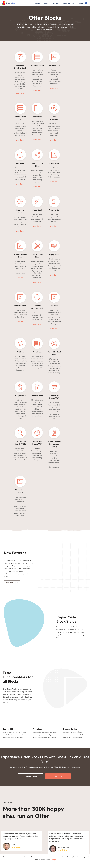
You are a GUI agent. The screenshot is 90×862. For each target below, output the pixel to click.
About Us (66, 3)
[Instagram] (24, 845)
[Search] (86, 3)
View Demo (16, 83)
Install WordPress (53, 836)
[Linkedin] (20, 845)
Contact (37, 845)
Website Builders (53, 839)
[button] (40, 3)
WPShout (65, 839)
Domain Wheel (66, 845)
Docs (36, 839)
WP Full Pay (65, 836)
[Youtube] (15, 845)
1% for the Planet (40, 836)
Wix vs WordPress (53, 848)
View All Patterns (12, 485)
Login (81, 3)
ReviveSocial (66, 842)
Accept (53, 859)
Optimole (65, 832)
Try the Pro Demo (30, 679)
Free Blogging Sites (54, 832)
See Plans (58, 679)
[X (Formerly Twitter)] (11, 845)
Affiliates (37, 842)
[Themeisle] (8, 3)
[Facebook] (6, 845)
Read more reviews (44, 792)
